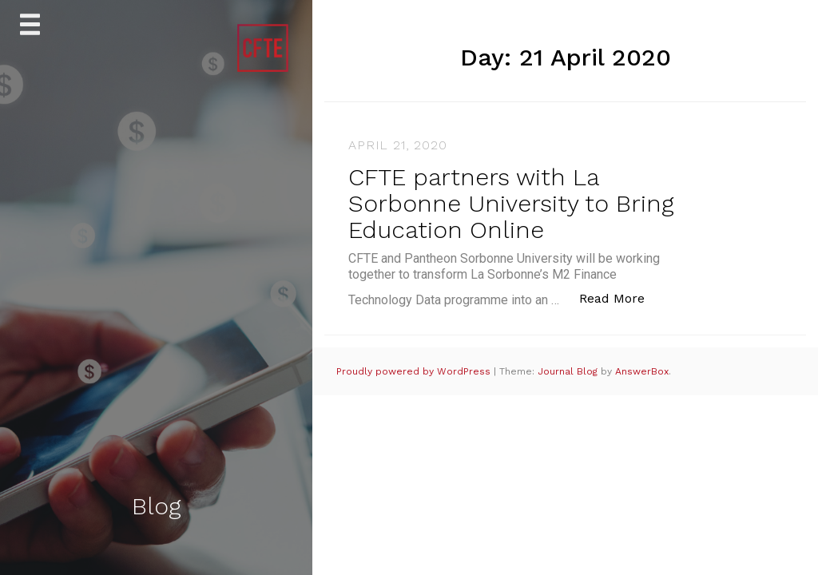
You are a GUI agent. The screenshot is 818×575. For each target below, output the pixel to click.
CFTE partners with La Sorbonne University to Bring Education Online (511, 203)
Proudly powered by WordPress (415, 371)
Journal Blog (569, 371)
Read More (620, 297)
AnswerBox (642, 371)
